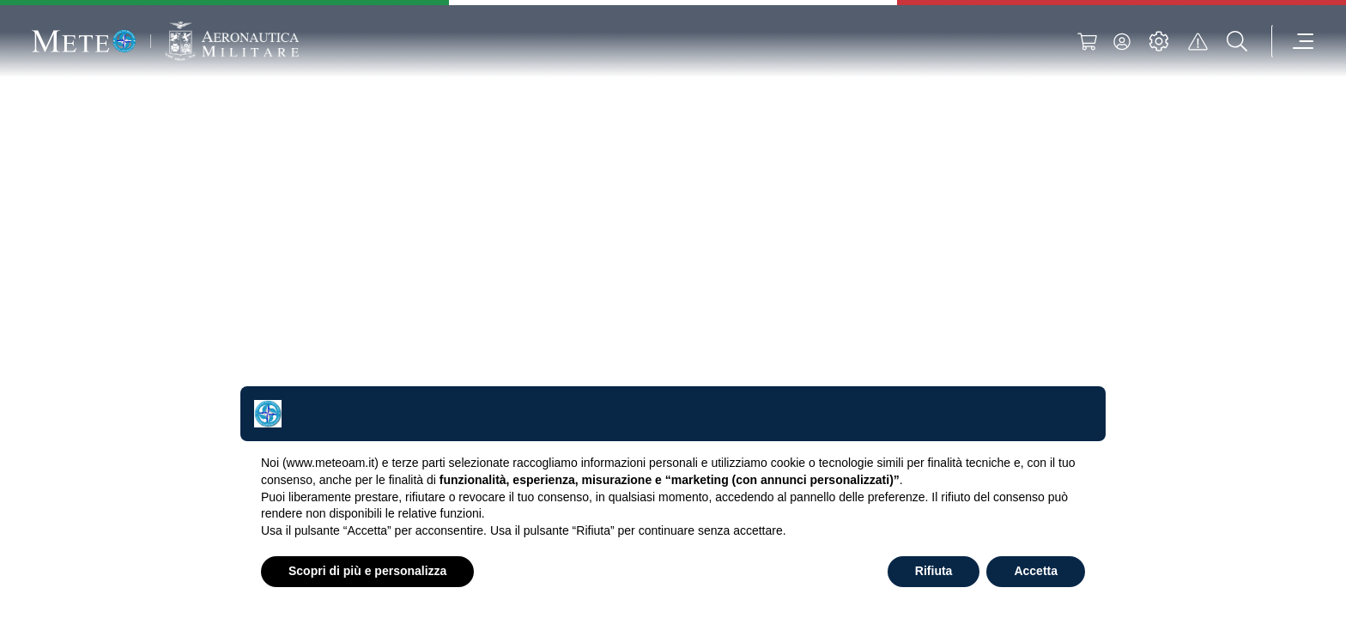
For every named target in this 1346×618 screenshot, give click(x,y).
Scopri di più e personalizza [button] (367, 571)
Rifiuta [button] (934, 571)
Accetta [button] (1036, 571)
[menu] (1290, 41)
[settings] (1156, 41)
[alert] (1196, 41)
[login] (1119, 41)
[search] (1235, 41)
